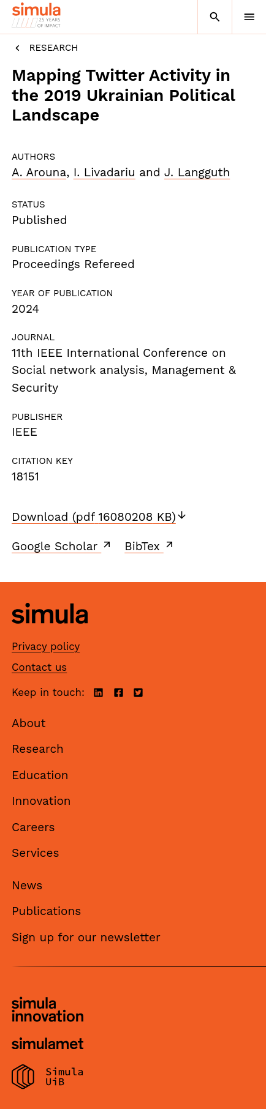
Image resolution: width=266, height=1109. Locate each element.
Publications (46, 911)
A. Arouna (39, 172)
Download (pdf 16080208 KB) (100, 517)
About (29, 723)
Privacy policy (46, 646)
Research (45, 48)
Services (35, 853)
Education (40, 775)
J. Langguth (197, 172)
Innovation (41, 801)
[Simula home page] (50, 632)
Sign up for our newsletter (86, 937)
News (27, 885)
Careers (33, 827)
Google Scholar (62, 546)
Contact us (39, 667)
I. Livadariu (104, 172)
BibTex (149, 546)
